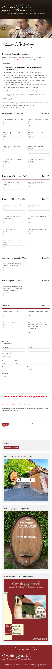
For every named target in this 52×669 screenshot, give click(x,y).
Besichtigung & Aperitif (23, 649)
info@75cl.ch (6, 108)
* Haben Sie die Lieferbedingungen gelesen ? (24, 396)
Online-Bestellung (42, 647)
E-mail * (29, 367)
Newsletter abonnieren (11, 447)
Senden (5, 424)
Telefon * (5, 367)
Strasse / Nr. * (6, 353)
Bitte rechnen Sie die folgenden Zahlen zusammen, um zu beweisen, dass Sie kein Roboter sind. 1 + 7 (25, 409)
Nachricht (5, 373)
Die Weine (33, 647)
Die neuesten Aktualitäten (14, 647)
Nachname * (6, 347)
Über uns (26, 647)
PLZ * (3, 360)
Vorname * (30, 347)
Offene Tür (34, 649)
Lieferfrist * (5, 341)
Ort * (16, 360)
